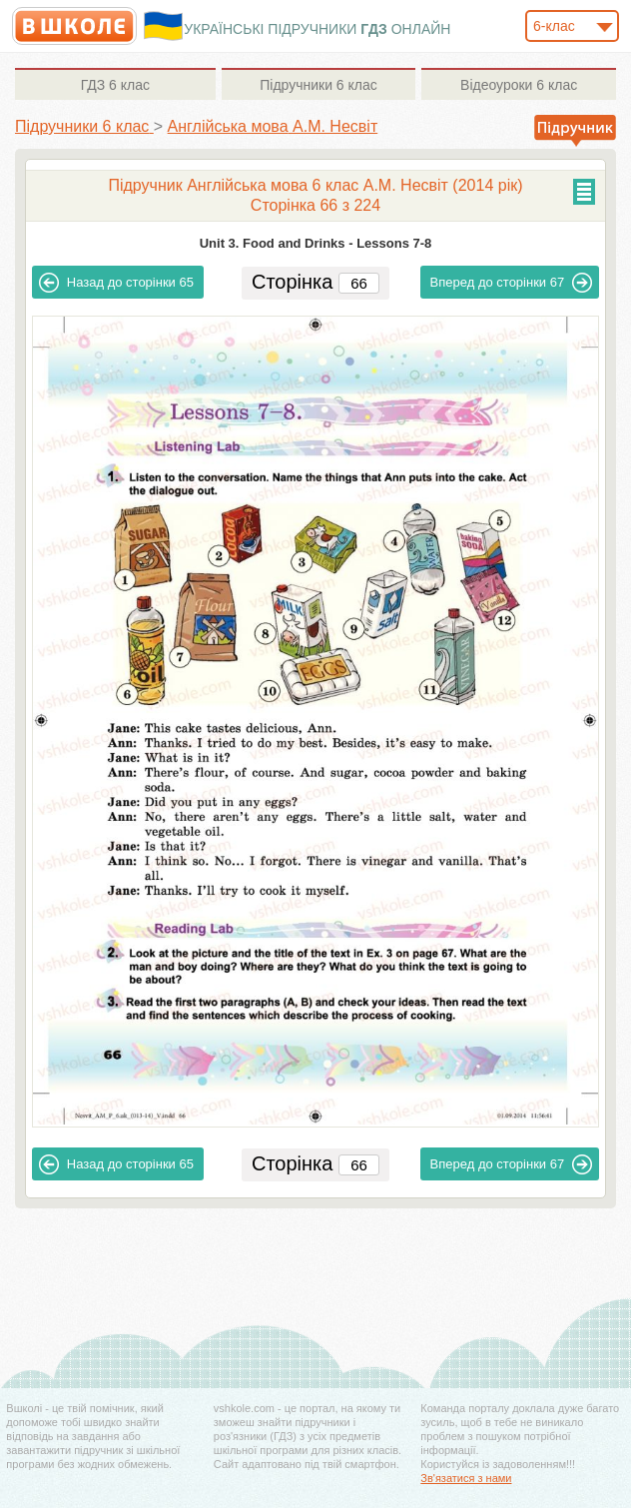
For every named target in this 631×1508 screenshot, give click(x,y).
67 (511, 283)
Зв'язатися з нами (465, 1478)
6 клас (115, 85)
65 (116, 283)
